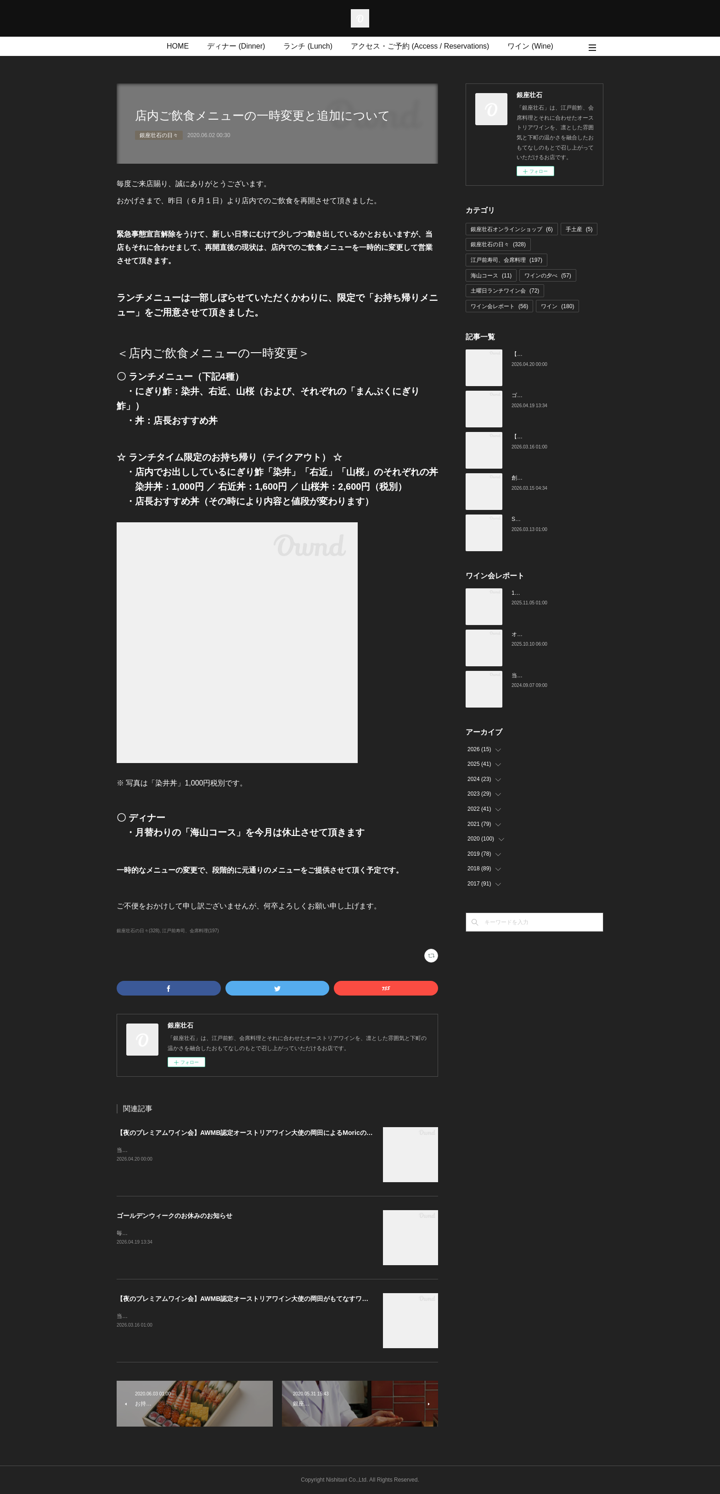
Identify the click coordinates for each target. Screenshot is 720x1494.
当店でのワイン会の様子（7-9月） (554, 675)
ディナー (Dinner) (236, 46)
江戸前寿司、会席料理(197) (190, 930)
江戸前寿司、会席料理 (506, 260)
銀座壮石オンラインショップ (512, 229)
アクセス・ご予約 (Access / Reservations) (420, 46)
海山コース (491, 275)
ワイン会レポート (499, 306)
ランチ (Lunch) (307, 46)
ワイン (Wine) (530, 46)
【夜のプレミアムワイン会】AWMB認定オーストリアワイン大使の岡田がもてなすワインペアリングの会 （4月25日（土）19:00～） (311, 1298)
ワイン (557, 306)
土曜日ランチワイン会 (505, 291)
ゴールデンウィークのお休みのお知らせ (174, 1215)
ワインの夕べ (547, 275)
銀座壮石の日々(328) (138, 930)
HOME (178, 46)
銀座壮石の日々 (159, 135)
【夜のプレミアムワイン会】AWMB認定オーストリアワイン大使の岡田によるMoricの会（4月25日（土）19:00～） (284, 1132)
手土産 (579, 229)
